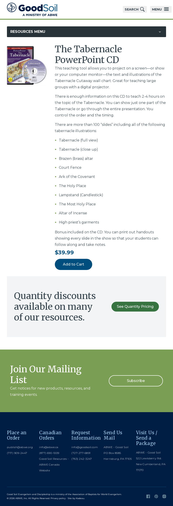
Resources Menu (27, 32)
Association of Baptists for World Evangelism (96, 494)
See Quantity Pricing (135, 306)
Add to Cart (73, 264)
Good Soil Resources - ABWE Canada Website (54, 464)
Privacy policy (58, 498)
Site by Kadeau (76, 498)
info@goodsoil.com (84, 447)
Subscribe (136, 381)
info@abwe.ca (48, 447)
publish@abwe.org (20, 447)
